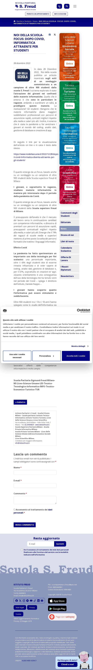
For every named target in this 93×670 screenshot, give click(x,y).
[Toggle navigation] (74, 6)
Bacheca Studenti (24, 21)
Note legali (20, 607)
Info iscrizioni (60, 14)
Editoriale (66, 222)
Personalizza (46, 356)
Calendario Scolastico (66, 249)
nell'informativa (38, 555)
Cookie (18, 614)
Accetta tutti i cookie (76, 356)
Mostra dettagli (78, 346)
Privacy (32, 607)
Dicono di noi (67, 235)
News (35, 21)
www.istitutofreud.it (42, 425)
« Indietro (20, 402)
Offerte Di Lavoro (66, 259)
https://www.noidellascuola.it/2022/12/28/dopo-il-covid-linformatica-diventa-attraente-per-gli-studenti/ (36, 157)
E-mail (18, 480)
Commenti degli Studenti (69, 214)
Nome (18, 467)
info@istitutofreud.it (22, 443)
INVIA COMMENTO (24, 524)
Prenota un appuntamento (38, 14)
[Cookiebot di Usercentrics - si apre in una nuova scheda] (79, 311)
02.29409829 (29, 425)
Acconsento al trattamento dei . (33, 511)
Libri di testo (67, 241)
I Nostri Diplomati (66, 268)
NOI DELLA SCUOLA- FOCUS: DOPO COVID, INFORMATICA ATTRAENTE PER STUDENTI (45, 22)
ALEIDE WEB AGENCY (29, 661)
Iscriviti (60, 543)
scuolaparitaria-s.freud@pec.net (64, 584)
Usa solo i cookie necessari (17, 355)
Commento (20, 493)
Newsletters (67, 276)
